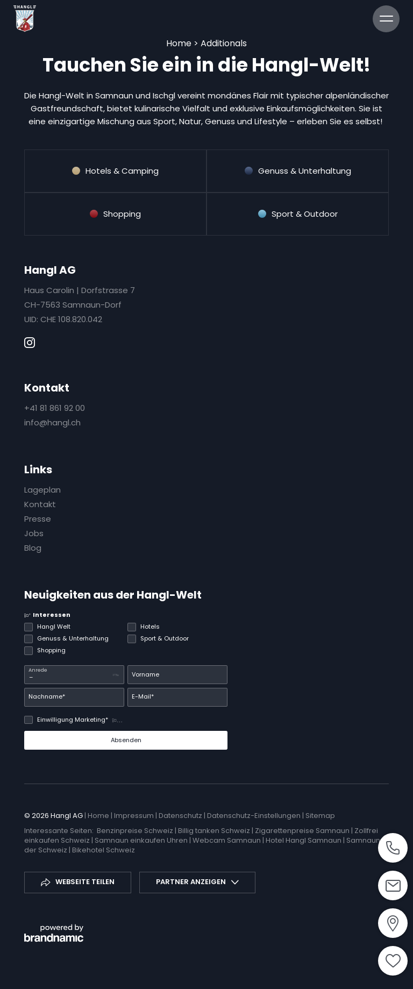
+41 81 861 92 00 (54, 408)
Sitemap (320, 815)
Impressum (134, 815)
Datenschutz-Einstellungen (254, 815)
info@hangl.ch (52, 422)
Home (180, 43)
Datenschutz (181, 815)
